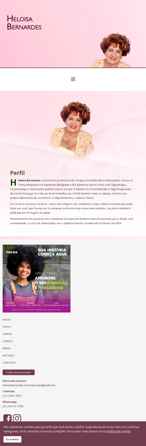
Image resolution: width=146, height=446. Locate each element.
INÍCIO (7, 319)
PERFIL (7, 326)
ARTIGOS (8, 355)
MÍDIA (6, 348)
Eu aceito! (12, 439)
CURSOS (8, 341)
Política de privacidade (19, 372)
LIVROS (7, 334)
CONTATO (9, 362)
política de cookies (119, 431)
